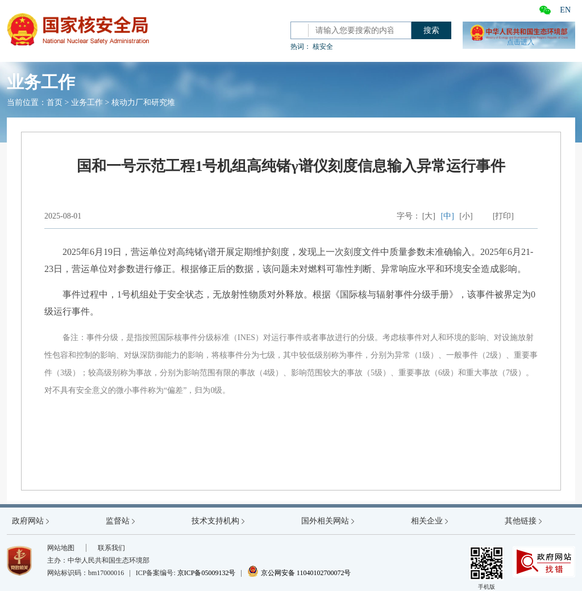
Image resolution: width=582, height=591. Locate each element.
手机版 (486, 568)
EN (565, 10)
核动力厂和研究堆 (143, 102)
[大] (428, 216)
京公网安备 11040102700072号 (299, 573)
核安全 (323, 47)
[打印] (503, 216)
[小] (465, 216)
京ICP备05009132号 (206, 573)
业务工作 (87, 102)
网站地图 (60, 548)
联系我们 (111, 548)
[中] (447, 216)
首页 (55, 102)
